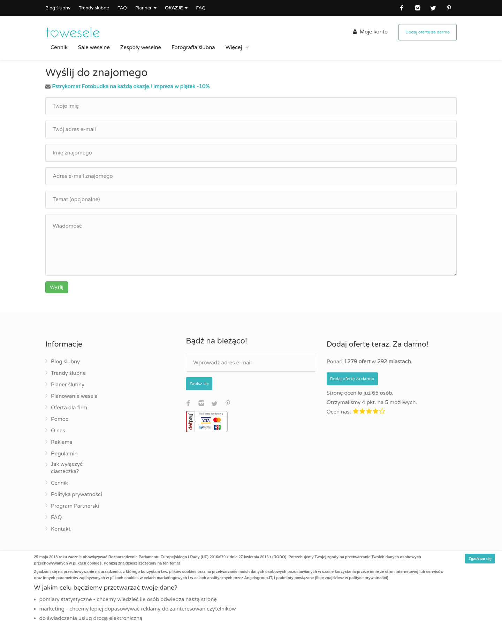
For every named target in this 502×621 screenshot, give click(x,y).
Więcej (234, 47)
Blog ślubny (57, 8)
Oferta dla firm (69, 407)
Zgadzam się (480, 558)
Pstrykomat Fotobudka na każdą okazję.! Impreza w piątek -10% (131, 86)
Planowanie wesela (74, 396)
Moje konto (370, 32)
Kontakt (60, 529)
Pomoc (59, 419)
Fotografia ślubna (193, 47)
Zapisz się (198, 383)
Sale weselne (94, 47)
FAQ (122, 8)
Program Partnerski (75, 506)
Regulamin (64, 453)
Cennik (59, 47)
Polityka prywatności (76, 494)
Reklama (62, 442)
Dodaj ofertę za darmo (427, 32)
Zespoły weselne (140, 47)
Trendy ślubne (94, 8)
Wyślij (56, 287)
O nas (58, 430)
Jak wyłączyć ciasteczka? (67, 468)
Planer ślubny (67, 384)
